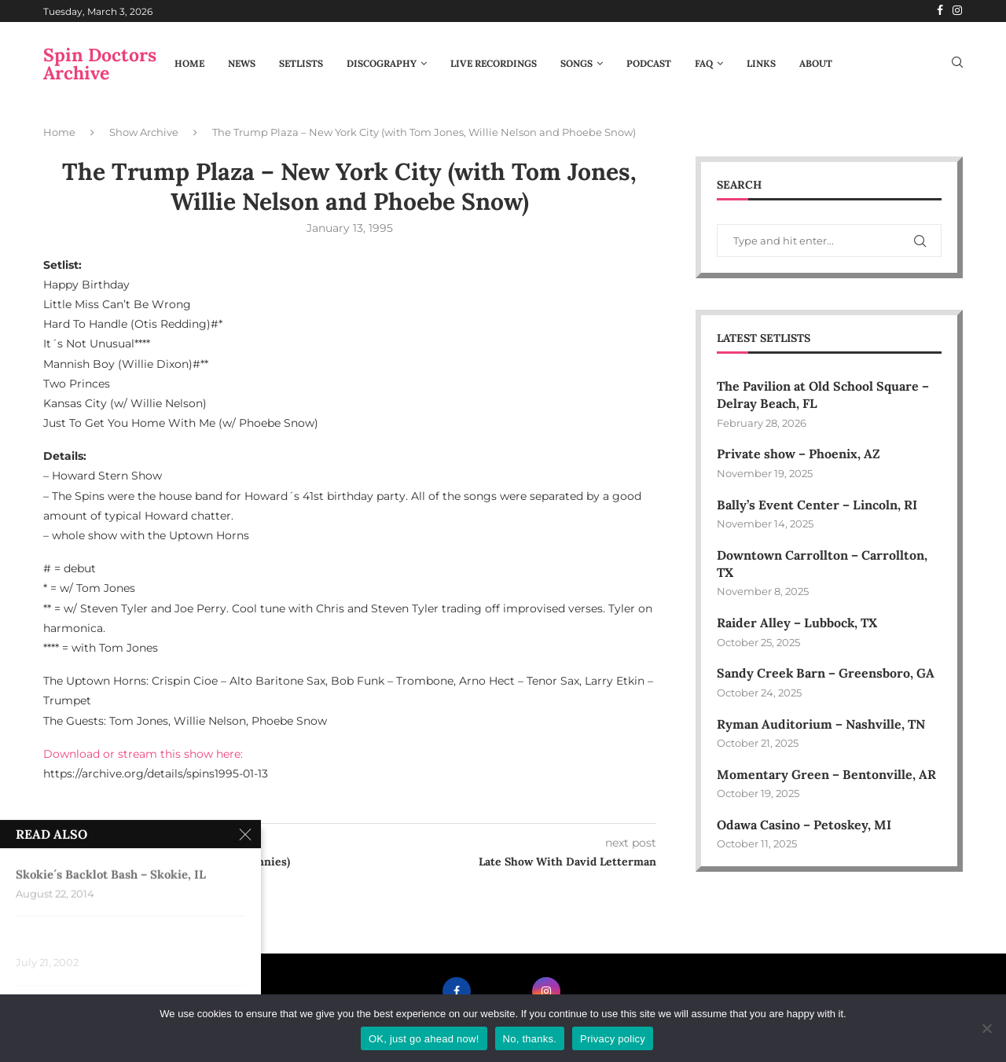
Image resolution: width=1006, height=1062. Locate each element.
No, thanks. (530, 1039)
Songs (576, 63)
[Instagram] (957, 11)
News (241, 63)
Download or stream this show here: (143, 754)
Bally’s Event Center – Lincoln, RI (817, 505)
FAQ (704, 63)
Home (189, 63)
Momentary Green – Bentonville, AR (826, 774)
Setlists (301, 63)
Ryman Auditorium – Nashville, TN (821, 724)
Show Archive (143, 132)
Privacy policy (612, 1039)
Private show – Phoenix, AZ (798, 454)
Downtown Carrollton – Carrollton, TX (822, 563)
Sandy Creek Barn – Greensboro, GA (826, 674)
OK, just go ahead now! (424, 1039)
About (815, 63)
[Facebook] (940, 11)
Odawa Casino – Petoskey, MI (804, 824)
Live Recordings (493, 63)
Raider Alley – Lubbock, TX (797, 623)
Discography (382, 63)
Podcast (648, 63)
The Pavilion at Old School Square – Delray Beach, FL (823, 394)
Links (761, 63)
